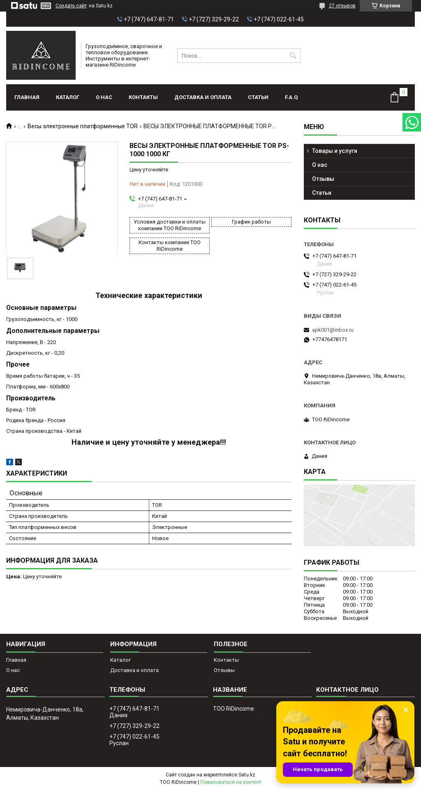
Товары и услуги (334, 151)
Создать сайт (71, 6)
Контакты (143, 97)
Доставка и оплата (202, 97)
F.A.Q (291, 97)
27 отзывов (342, 6)
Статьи (258, 97)
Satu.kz (246, 775)
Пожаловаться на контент (230, 782)
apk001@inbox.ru (333, 330)
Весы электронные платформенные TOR (83, 126)
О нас (104, 97)
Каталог (67, 97)
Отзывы (323, 179)
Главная (26, 97)
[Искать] (293, 56)
